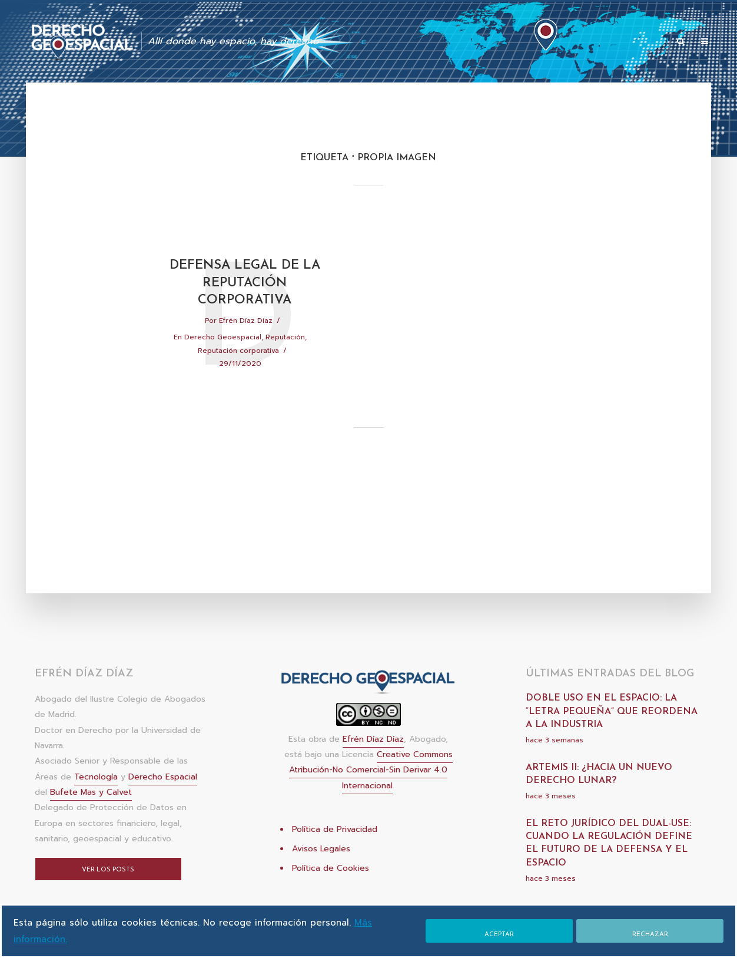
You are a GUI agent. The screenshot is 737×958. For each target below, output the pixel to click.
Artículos (324, 42)
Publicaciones (384, 42)
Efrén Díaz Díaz (246, 320)
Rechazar (650, 934)
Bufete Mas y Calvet (91, 792)
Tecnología (96, 777)
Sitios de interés (629, 42)
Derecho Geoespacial (222, 337)
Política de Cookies (330, 868)
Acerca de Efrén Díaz (543, 42)
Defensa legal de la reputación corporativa (245, 283)
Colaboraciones (456, 42)
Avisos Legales (321, 849)
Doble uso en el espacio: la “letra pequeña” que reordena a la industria (612, 711)
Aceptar (499, 934)
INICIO (280, 42)
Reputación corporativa (238, 350)
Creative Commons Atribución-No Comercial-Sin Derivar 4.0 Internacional (371, 770)
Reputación (285, 337)
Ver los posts (108, 870)
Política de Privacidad (334, 829)
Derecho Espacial (162, 777)
